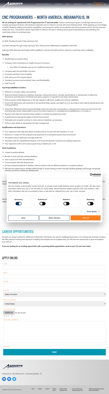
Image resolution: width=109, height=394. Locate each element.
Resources (77, 4)
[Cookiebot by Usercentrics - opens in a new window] (91, 174)
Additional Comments (11, 320)
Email (5, 273)
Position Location (9, 300)
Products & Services (42, 4)
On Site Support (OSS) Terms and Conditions (77, 389)
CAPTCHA (6, 346)
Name (5, 264)
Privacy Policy (54, 389)
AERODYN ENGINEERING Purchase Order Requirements (96, 389)
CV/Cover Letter (9, 309)
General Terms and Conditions (63, 389)
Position (6, 290)
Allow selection (54, 218)
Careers (89, 4)
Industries (58, 4)
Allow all (85, 218)
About (68, 4)
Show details (92, 211)
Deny (23, 218)
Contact (98, 4)
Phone (5, 281)
